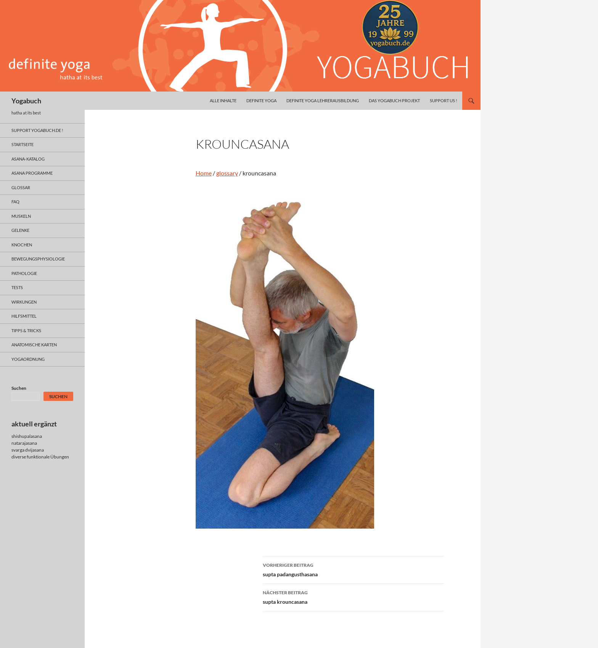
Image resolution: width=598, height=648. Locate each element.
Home (204, 173)
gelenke (20, 230)
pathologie (24, 273)
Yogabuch (26, 100)
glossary (227, 173)
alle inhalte (223, 100)
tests (17, 287)
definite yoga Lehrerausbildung (322, 100)
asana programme (32, 172)
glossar (20, 187)
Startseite (22, 144)
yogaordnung (28, 359)
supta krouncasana (353, 596)
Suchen (18, 388)
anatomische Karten (34, 344)
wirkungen (24, 301)
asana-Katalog (28, 158)
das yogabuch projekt (394, 100)
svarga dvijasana (27, 450)
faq (15, 201)
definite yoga (261, 100)
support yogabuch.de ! (37, 130)
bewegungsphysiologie (38, 258)
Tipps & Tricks (26, 330)
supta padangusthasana (353, 569)
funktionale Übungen (48, 457)
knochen (21, 244)
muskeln (21, 216)
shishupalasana (26, 436)
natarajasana (24, 443)
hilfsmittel (24, 316)
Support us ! (443, 100)
